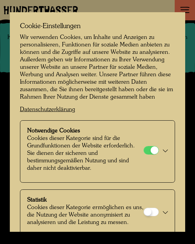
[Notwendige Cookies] (151, 150)
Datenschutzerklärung (47, 110)
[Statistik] (151, 212)
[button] (165, 151)
